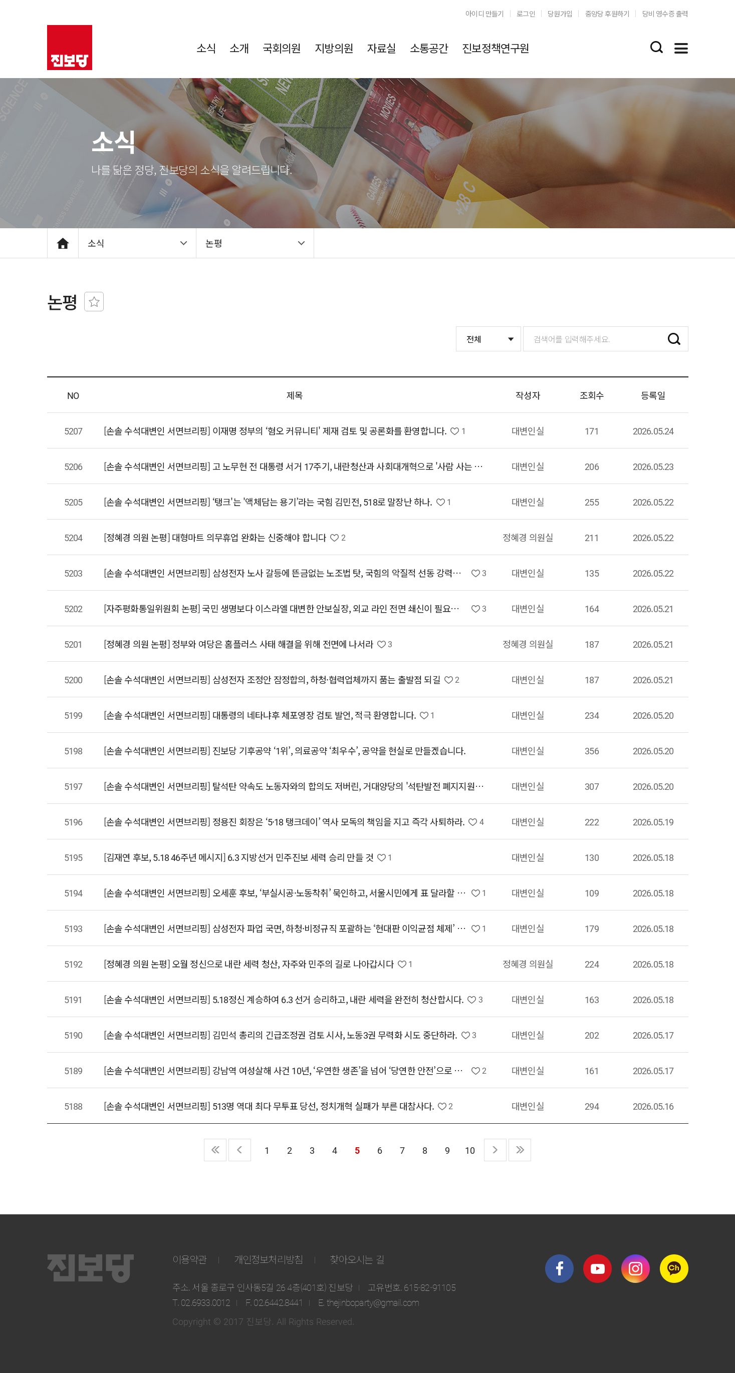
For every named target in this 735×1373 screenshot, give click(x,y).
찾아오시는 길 (357, 1259)
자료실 (381, 48)
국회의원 (282, 48)
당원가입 (560, 14)
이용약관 (189, 1259)
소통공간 (429, 48)
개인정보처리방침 (268, 1259)
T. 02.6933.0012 (201, 1301)
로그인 (526, 14)
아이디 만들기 (484, 14)
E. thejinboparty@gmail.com (368, 1301)
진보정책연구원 (495, 48)
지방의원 (334, 48)
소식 (205, 48)
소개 (239, 48)
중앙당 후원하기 (607, 14)
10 (469, 1149)
